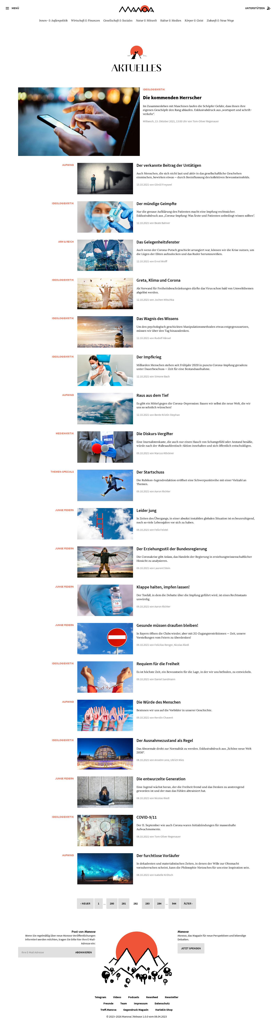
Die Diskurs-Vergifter (154, 430)
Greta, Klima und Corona (158, 276)
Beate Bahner (162, 219)
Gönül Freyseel (163, 181)
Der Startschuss (150, 468)
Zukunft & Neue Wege (220, 20)
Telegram (100, 993)
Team (123, 999)
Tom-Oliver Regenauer (199, 117)
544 (174, 899)
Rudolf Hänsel (162, 334)
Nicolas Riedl (181, 641)
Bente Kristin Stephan (167, 411)
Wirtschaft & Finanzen (85, 20)
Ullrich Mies (177, 756)
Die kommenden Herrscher (165, 97)
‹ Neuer (85, 899)
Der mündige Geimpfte (156, 199)
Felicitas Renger (163, 641)
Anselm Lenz (161, 756)
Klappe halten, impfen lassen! (163, 583)
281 (124, 899)
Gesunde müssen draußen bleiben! (167, 621)
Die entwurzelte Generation (160, 775)
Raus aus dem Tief (152, 391)
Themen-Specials (62, 467)
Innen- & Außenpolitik (53, 20)
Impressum (141, 999)
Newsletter (171, 993)
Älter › (188, 899)
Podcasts (133, 993)
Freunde (108, 999)
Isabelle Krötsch (163, 871)
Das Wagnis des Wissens (157, 314)
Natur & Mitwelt (146, 20)
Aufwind (68, 161)
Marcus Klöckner (164, 449)
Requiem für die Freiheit (158, 660)
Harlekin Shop (164, 1005)
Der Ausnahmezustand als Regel (164, 736)
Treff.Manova (108, 1005)
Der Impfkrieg (148, 353)
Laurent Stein (162, 564)
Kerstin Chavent (163, 713)
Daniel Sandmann (164, 675)
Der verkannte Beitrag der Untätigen (168, 161)
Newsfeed (152, 993)
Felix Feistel (161, 526)
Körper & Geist (194, 20)
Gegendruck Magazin (135, 1005)
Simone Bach (162, 372)
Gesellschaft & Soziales (117, 20)
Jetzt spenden (191, 944)
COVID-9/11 (146, 813)
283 (147, 899)
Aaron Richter (162, 487)
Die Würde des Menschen (158, 698)
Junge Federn (64, 506)
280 (112, 899)
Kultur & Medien (170, 20)
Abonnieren (83, 948)
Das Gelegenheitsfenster (158, 238)
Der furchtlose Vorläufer (158, 851)
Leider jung (146, 506)
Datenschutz (162, 999)
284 (159, 899)
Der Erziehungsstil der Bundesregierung (171, 545)
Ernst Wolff (160, 257)
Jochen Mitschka (164, 296)
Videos (117, 993)
